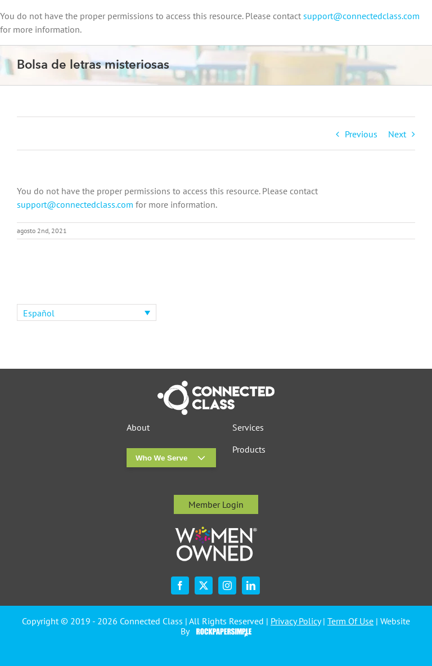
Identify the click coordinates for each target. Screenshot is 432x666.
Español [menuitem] (39, 313)
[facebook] (180, 585)
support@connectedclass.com (361, 15)
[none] (86, 312)
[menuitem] (86, 312)
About (138, 427)
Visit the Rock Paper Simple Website (221, 631)
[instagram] (227, 585)
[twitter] (204, 585)
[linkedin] (251, 585)
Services (248, 427)
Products (249, 449)
